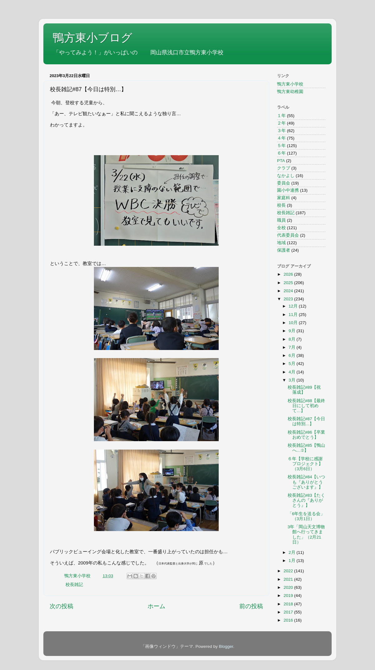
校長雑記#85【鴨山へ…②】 (306, 448)
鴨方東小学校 (290, 84)
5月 (292, 363)
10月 (294, 322)
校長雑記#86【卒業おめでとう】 (306, 435)
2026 (289, 274)
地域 (281, 242)
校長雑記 (74, 584)
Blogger (226, 646)
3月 (292, 380)
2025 (289, 282)
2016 (289, 620)
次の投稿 (61, 606)
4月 (292, 372)
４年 (281, 138)
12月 (294, 306)
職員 (281, 220)
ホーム (156, 606)
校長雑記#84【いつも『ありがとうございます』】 (306, 482)
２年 (281, 123)
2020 (289, 587)
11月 (294, 314)
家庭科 (283, 197)
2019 (289, 595)
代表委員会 (288, 235)
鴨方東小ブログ (92, 37)
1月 (292, 560)
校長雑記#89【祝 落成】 (304, 390)
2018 (289, 604)
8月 (292, 339)
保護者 (283, 250)
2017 (289, 612)
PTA (281, 160)
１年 (281, 115)
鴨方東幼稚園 (290, 91)
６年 (281, 153)
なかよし (286, 175)
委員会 (283, 183)
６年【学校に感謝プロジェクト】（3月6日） (305, 463)
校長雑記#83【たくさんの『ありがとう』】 (306, 500)
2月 (292, 552)
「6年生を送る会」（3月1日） (306, 516)
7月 (292, 347)
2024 (289, 290)
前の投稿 (251, 606)
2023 (289, 299)
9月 (292, 330)
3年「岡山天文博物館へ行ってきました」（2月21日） (306, 534)
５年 (281, 145)
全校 (281, 227)
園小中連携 (288, 190)
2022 (289, 571)
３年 (281, 130)
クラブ (283, 168)
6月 (292, 355)
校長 (281, 205)
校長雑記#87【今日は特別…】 (306, 421)
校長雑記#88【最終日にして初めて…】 (306, 405)
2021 (289, 579)
